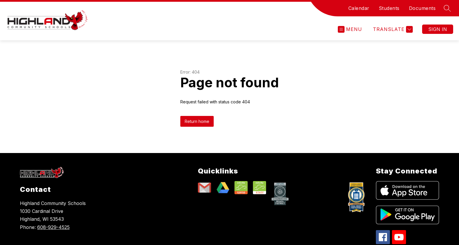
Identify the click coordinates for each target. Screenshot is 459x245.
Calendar (358, 8)
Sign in (437, 29)
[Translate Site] (392, 29)
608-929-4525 (53, 227)
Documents (422, 8)
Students (389, 8)
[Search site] (447, 8)
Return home (197, 121)
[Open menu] (350, 29)
